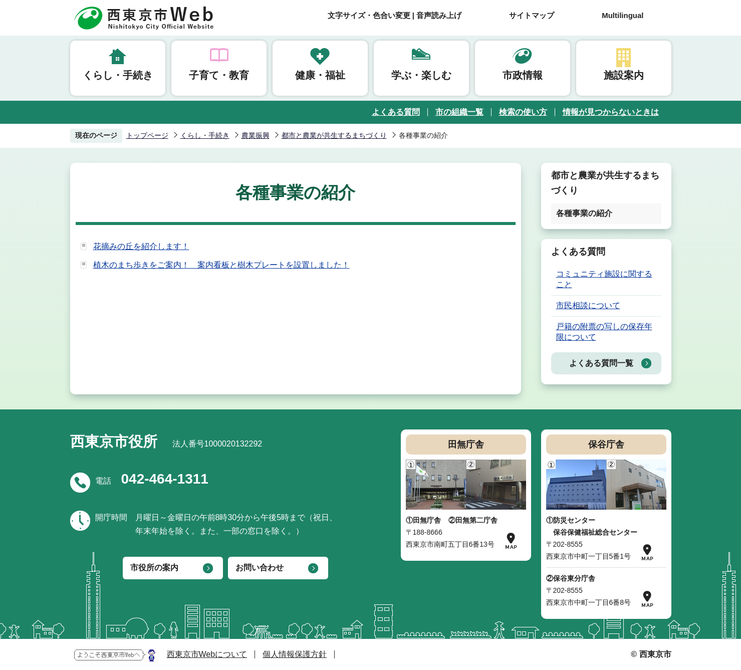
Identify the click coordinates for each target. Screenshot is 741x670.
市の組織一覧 (459, 112)
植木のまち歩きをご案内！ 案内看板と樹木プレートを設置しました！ (221, 265)
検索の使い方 (523, 112)
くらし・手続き (118, 75)
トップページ (147, 135)
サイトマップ (531, 15)
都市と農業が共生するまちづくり (334, 135)
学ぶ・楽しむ (421, 75)
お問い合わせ (259, 567)
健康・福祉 (320, 75)
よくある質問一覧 (601, 363)
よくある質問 (396, 112)
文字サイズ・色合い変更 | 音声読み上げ (395, 15)
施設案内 (624, 75)
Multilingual (622, 15)
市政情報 (523, 75)
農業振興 (255, 135)
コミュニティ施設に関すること (604, 279)
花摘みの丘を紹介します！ (141, 246)
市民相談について (588, 305)
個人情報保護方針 (295, 654)
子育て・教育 (219, 75)
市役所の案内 (154, 567)
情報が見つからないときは (611, 112)
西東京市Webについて (207, 654)
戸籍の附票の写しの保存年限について (604, 331)
